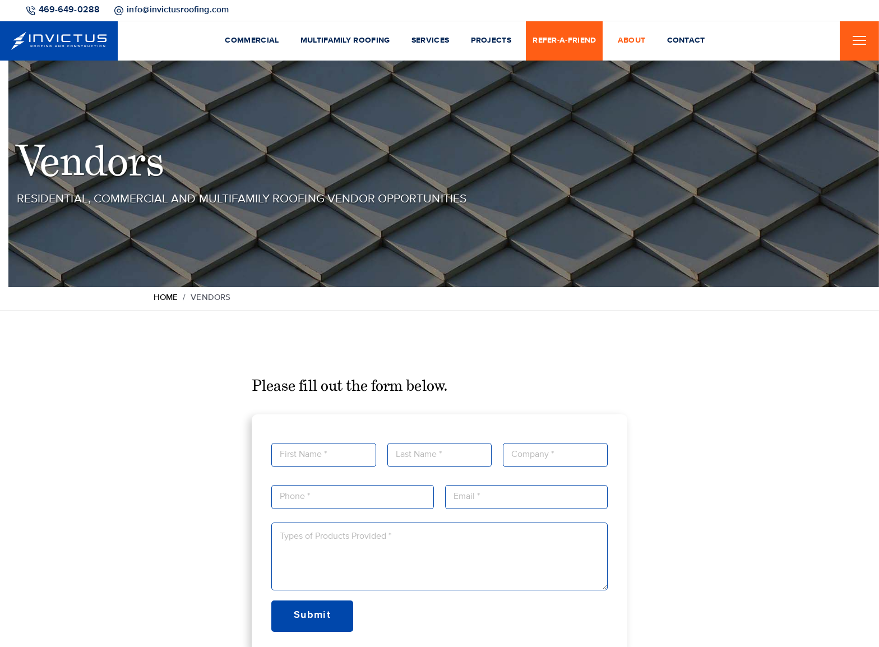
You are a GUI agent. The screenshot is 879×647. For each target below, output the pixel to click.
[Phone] (352, 497)
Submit (312, 615)
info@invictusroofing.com (177, 10)
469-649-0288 (69, 10)
